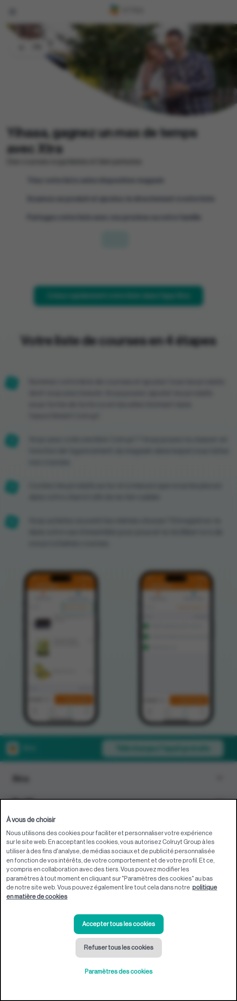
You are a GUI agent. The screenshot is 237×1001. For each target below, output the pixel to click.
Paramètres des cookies (119, 972)
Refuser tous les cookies (119, 948)
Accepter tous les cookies (118, 924)
